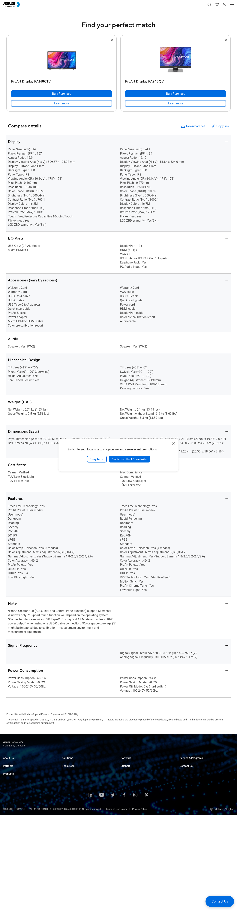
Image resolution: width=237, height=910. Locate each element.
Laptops (7, 806)
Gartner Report (69, 848)
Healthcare (68, 784)
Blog (64, 854)
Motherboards (10, 840)
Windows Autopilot (131, 778)
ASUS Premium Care (190, 761)
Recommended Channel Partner (20, 781)
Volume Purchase (189, 787)
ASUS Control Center (131, 767)
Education (67, 772)
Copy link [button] (220, 126)
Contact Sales (187, 792)
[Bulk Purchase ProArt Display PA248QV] (175, 93)
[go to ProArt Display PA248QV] (175, 60)
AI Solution (67, 817)
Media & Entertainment (74, 800)
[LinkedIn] (90, 890)
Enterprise (67, 767)
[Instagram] (135, 890)
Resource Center (71, 831)
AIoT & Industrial (12, 851)
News (65, 843)
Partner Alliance (11, 787)
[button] (209, 4)
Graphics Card (10, 846)
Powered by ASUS (189, 772)
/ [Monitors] (29, 742)
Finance (66, 806)
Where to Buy (10, 792)
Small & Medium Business (76, 761)
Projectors (8, 829)
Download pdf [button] (193, 126)
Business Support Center (134, 792)
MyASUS (125, 761)
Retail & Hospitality (72, 778)
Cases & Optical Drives (15, 863)
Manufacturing (69, 789)
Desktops (8, 812)
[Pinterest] (147, 890)
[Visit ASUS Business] (13, 743)
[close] (173, 443)
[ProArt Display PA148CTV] (61, 80)
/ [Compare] (41, 742)
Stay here (96, 459)
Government (68, 812)
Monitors (7, 823)
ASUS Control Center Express (136, 772)
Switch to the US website (129, 459)
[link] (61, 103)
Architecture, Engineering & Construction (83, 795)
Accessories (9, 868)
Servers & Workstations (15, 834)
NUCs (6, 818)
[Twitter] (113, 890)
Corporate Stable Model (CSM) (196, 767)
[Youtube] (102, 890)
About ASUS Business (14, 761)
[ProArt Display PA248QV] (175, 80)
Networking (9, 857)
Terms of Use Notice (117, 904)
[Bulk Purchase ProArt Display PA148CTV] (61, 93)
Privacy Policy (139, 904)
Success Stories (70, 837)
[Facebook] (124, 890)
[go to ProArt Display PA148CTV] (61, 60)
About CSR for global (14, 767)
